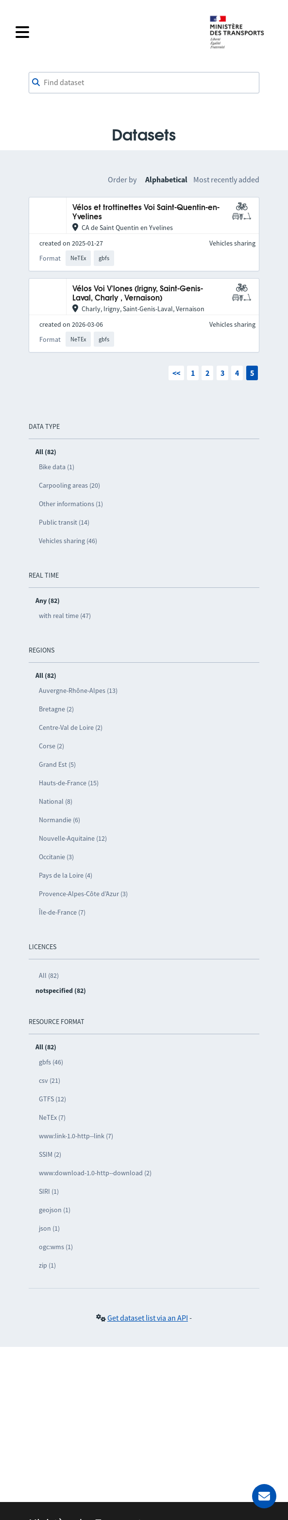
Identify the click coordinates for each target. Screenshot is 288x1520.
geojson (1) (54, 1209)
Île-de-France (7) (62, 912)
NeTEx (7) (52, 1117)
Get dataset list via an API (147, 1318)
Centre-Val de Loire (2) (70, 727)
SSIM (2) (50, 1154)
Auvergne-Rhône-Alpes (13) (78, 690)
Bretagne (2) (56, 709)
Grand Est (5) (57, 764)
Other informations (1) (71, 503)
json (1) (49, 1228)
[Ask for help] (264, 1496)
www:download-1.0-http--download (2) (95, 1172)
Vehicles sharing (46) (68, 540)
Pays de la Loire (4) (65, 875)
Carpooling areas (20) (69, 485)
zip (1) (47, 1265)
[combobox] (144, 82)
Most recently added (226, 179)
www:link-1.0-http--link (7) (76, 1135)
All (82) (49, 975)
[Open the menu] (106, 32)
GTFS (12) (52, 1099)
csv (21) (49, 1080)
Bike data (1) (56, 466)
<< (176, 373)
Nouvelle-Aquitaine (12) (73, 838)
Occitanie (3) (56, 856)
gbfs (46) (51, 1062)
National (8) (55, 801)
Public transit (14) (64, 522)
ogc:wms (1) (56, 1246)
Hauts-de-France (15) (69, 782)
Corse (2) (51, 746)
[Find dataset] (144, 82)
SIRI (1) (49, 1191)
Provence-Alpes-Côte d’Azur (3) (83, 893)
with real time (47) (65, 615)
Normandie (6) (59, 819)
